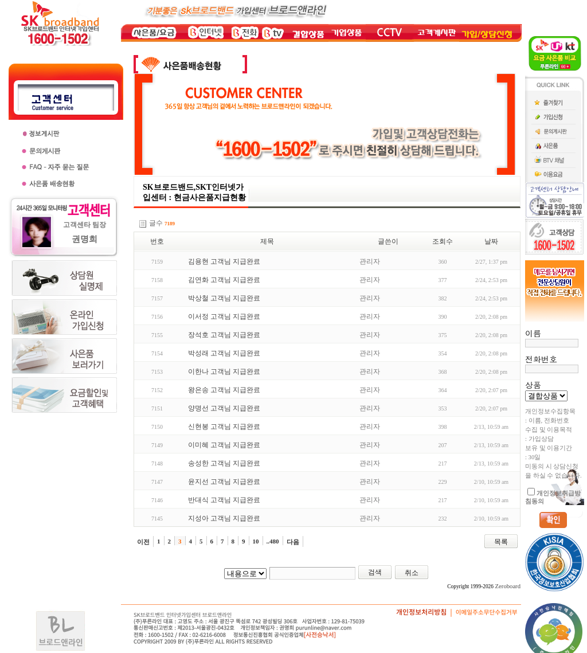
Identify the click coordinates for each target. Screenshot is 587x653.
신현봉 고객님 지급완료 (224, 427)
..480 (273, 541)
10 (256, 541)
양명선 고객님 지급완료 (224, 408)
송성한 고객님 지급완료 (224, 463)
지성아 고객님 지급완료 (224, 518)
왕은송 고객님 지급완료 (224, 390)
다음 (293, 541)
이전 (143, 541)
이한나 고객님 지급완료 (224, 371)
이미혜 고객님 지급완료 (224, 445)
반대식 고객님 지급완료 (224, 500)
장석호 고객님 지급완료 (224, 335)
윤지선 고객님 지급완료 (224, 482)
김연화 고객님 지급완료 (224, 280)
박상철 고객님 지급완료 (224, 298)
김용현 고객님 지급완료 (224, 261)
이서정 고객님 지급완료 (224, 316)
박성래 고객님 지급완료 (224, 353)
